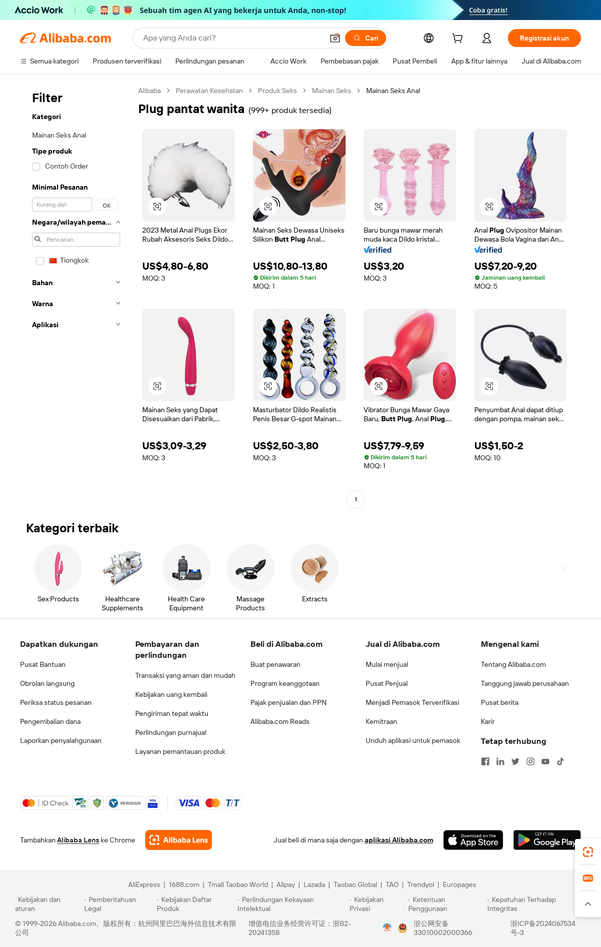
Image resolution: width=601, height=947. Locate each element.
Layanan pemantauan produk (180, 751)
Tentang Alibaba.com (513, 664)
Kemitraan (381, 721)
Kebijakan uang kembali (171, 694)
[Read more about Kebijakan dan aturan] (48, 904)
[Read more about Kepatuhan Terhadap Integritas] (536, 904)
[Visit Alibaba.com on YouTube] (545, 761)
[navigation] (76, 296)
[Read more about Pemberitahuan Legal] (119, 904)
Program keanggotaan (285, 683)
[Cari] (365, 38)
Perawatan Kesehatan (209, 91)
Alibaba (149, 91)
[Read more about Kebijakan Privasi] (377, 904)
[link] (588, 852)
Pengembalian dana (50, 721)
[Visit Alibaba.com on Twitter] (515, 761)
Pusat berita (499, 702)
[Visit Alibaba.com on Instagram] (530, 761)
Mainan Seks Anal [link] (393, 91)
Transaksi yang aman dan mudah (185, 675)
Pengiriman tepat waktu (171, 713)
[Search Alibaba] (232, 38)
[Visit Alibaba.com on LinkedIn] (500, 761)
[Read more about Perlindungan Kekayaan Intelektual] (292, 904)
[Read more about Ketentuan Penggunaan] (446, 904)
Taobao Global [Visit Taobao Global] (355, 884)
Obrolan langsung (47, 683)
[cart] (459, 40)
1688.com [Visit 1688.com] (184, 884)
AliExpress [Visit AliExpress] (144, 884)
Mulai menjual (387, 664)
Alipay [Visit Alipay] (285, 884)
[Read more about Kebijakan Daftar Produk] (195, 904)
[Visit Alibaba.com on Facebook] (485, 761)
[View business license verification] (387, 928)
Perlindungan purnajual (170, 732)
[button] (335, 38)
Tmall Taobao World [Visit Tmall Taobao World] (238, 884)
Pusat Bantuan (43, 664)
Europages (459, 884)
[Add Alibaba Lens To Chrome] (178, 840)
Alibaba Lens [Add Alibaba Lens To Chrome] (78, 840)
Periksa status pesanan (56, 702)
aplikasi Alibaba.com (399, 840)
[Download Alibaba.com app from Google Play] (547, 840)
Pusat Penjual (387, 683)
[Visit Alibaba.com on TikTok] (560, 761)
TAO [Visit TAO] (392, 884)
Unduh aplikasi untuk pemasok (413, 740)
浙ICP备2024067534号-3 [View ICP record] (542, 927)
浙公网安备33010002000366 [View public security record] (443, 927)
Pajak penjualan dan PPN (288, 702)
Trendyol (420, 884)
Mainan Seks (331, 91)
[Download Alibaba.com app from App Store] (473, 840)
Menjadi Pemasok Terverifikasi (412, 702)
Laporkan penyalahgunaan (61, 740)
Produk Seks (277, 91)
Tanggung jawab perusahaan (525, 683)
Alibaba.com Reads (280, 721)
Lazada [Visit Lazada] (314, 884)
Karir (488, 721)
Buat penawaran (275, 664)
